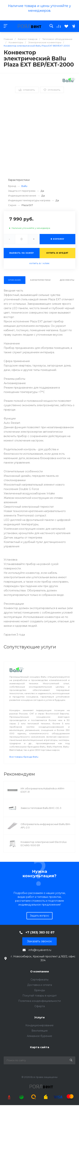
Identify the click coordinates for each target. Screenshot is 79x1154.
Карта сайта (39, 1047)
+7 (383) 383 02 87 (40, 932)
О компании (39, 971)
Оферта (39, 1006)
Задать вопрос (39, 915)
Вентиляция (39, 1030)
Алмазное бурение (39, 1036)
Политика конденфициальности (39, 1001)
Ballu (24, 186)
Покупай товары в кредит (39, 995)
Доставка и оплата (39, 985)
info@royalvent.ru (40, 950)
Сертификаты (39, 979)
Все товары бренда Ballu (23, 756)
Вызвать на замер (21, 253)
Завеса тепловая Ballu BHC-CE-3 (41, 807)
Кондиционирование (39, 1025)
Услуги (39, 1017)
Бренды (39, 990)
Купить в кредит (57, 253)
